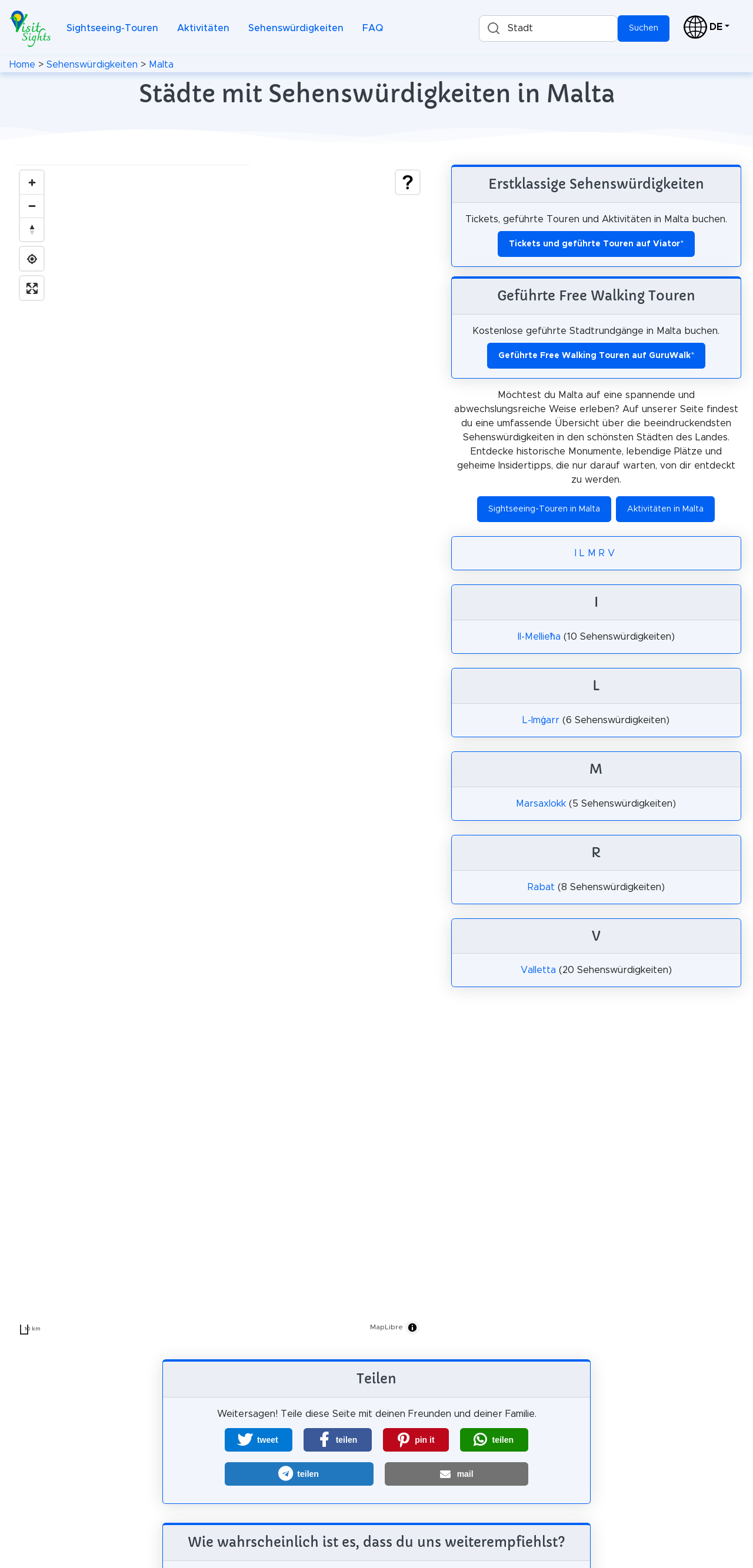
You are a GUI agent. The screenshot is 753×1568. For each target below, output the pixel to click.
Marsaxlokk (541, 803)
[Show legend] (407, 182)
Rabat (541, 887)
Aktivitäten (203, 28)
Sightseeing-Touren (112, 28)
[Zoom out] (32, 206)
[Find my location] (32, 258)
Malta (161, 64)
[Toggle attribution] (412, 1327)
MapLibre (386, 1326)
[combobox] (548, 28)
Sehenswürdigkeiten (296, 28)
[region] (219, 752)
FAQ (372, 28)
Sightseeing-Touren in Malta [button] (544, 509)
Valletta (538, 970)
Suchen (643, 28)
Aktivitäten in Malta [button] (665, 509)
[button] (258, 1440)
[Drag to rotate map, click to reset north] (32, 229)
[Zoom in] (32, 182)
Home (22, 64)
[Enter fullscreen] (32, 288)
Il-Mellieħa (539, 636)
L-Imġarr (540, 720)
